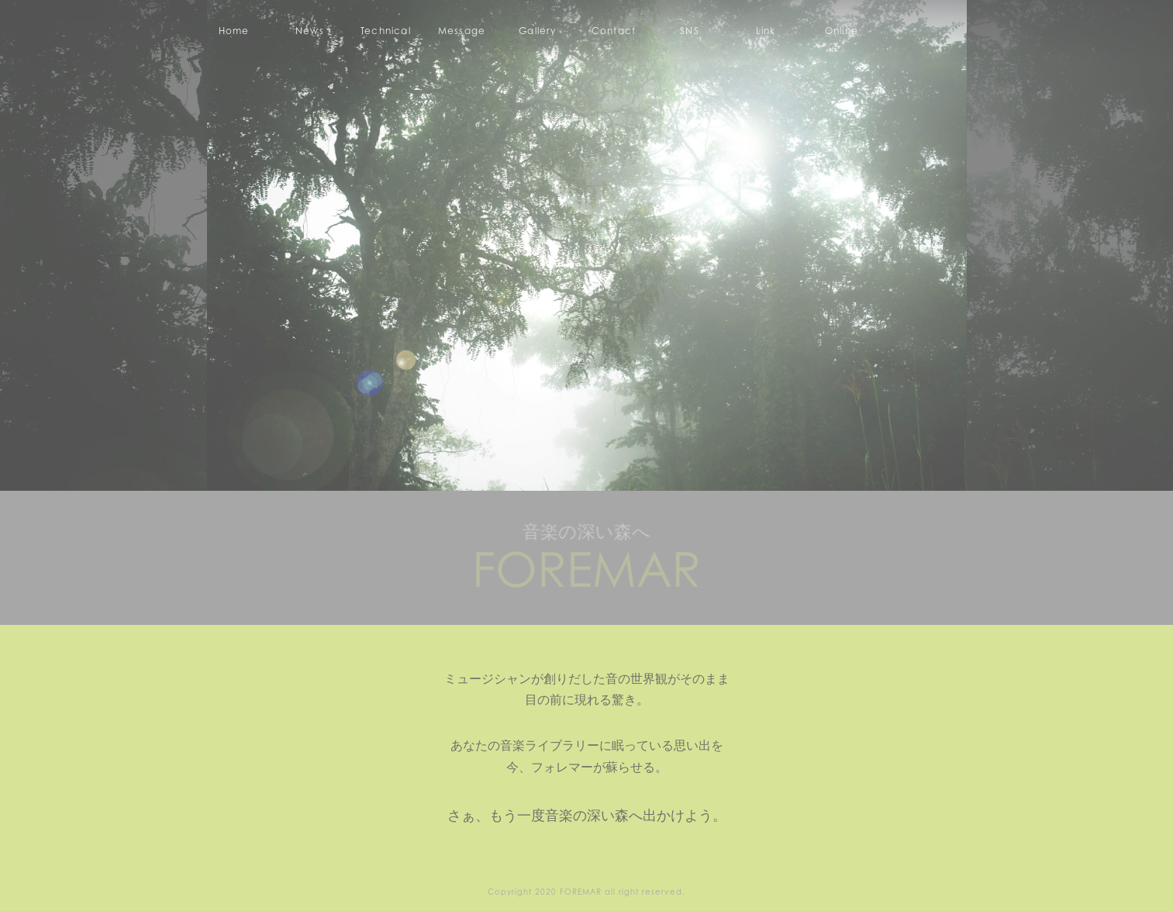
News (309, 30)
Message (461, 30)
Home (234, 30)
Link (766, 30)
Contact (614, 30)
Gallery (537, 30)
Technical (386, 30)
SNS (689, 30)
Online (841, 30)
